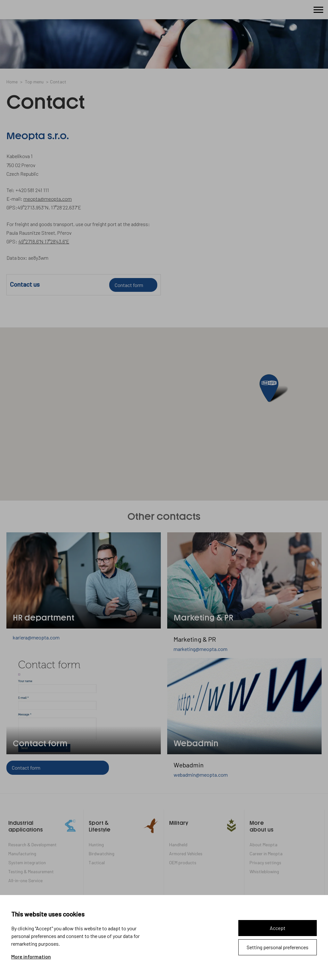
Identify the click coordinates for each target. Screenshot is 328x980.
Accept (277, 928)
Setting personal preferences (277, 947)
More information (31, 956)
